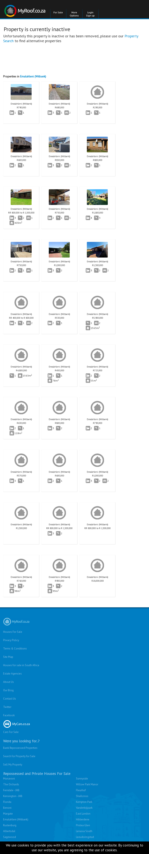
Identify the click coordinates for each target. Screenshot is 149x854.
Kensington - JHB (12, 796)
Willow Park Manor (87, 784)
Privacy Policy (11, 640)
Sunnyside (82, 778)
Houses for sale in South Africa (21, 665)
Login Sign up (90, 14)
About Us (8, 682)
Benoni (7, 808)
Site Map (8, 657)
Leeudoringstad (85, 837)
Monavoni (9, 778)
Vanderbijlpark (84, 808)
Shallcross (82, 796)
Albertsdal (9, 831)
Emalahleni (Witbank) (33, 76)
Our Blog (8, 690)
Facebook (9, 715)
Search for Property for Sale (19, 756)
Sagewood (9, 837)
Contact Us (9, 698)
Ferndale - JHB (11, 790)
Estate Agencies (12, 673)
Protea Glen (83, 825)
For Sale (58, 12)
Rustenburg (9, 825)
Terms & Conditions (15, 648)
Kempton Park (84, 802)
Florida (7, 802)
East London (83, 813)
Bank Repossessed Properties (20, 748)
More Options (74, 14)
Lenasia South (84, 831)
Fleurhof (81, 790)
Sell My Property (12, 764)
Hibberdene (82, 819)
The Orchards (11, 784)
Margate (8, 813)
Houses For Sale (12, 632)
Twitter (7, 707)
